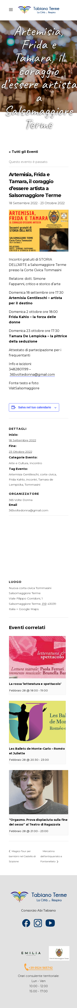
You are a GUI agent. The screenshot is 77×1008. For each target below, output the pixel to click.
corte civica (48, 474)
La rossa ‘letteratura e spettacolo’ (35, 684)
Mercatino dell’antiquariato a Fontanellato (51, 856)
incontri (31, 479)
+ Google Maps (27, 609)
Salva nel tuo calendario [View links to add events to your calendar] (34, 407)
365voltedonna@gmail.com (32, 374)
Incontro (36, 463)
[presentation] (37, 657)
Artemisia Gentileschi (24, 474)
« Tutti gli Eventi (23, 152)
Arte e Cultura (18, 463)
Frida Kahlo (17, 479)
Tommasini (32, 484)
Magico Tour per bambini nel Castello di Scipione (22, 856)
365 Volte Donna (20, 500)
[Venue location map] (38, 545)
